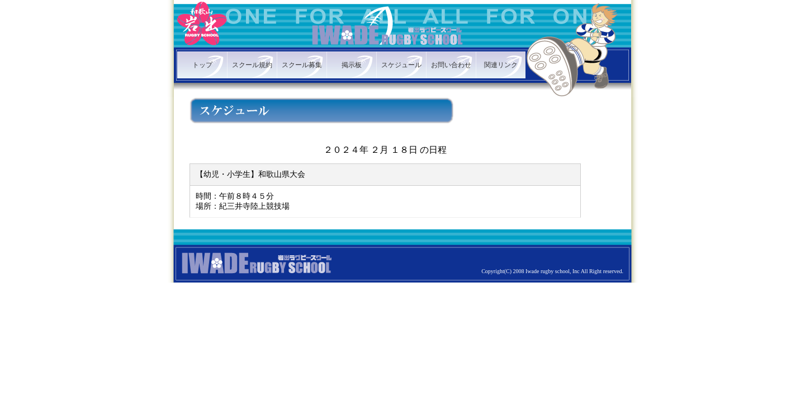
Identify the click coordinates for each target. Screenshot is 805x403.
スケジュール (401, 65)
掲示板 (352, 65)
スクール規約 (252, 65)
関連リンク (501, 65)
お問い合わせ (451, 65)
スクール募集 (302, 65)
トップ (202, 65)
